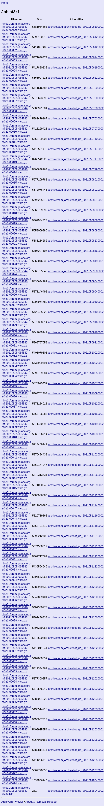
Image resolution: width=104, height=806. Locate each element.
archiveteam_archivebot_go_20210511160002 (75, 515)
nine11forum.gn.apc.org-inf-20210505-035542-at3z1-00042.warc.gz (16, 454)
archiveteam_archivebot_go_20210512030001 (75, 699)
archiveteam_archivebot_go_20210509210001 (75, 342)
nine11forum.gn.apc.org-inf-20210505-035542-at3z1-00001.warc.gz (16, 37)
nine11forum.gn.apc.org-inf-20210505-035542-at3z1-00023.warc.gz (16, 261)
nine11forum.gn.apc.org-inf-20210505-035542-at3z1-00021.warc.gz (16, 240)
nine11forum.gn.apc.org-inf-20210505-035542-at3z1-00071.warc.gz (16, 749)
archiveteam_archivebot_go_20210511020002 (75, 454)
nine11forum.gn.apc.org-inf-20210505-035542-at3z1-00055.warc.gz (16, 586)
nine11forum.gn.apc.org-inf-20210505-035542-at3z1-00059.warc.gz (16, 627)
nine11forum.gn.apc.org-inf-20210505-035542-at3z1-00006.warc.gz (16, 88)
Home (5, 2)
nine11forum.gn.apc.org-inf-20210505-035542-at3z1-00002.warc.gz (16, 47)
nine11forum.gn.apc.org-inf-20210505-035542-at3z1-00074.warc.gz (16, 780)
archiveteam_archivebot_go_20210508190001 (75, 261)
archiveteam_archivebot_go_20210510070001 (75, 383)
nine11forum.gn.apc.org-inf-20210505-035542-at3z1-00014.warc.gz (16, 169)
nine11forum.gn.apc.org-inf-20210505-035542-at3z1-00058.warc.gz (16, 617)
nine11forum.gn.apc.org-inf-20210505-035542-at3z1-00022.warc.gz (16, 250)
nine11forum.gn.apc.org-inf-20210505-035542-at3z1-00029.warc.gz (16, 322)
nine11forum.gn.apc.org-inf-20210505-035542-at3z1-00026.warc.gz (16, 291)
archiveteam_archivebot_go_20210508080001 (75, 230)
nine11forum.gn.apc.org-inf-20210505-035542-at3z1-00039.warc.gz (16, 424)
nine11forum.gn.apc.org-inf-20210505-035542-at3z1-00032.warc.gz (16, 352)
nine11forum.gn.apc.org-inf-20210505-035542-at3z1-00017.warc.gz (16, 200)
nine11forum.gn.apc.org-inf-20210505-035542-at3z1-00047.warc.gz (16, 505)
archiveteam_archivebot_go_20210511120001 (75, 495)
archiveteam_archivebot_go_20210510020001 (75, 352)
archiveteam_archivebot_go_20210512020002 (75, 627)
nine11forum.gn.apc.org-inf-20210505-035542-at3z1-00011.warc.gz (16, 138)
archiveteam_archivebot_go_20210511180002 (75, 525)
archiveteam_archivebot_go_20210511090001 (75, 485)
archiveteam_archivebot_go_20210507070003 (75, 128)
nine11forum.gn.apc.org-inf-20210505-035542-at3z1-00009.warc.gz (16, 118)
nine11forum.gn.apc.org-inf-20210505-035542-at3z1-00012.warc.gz (16, 149)
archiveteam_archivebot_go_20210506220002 (75, 77)
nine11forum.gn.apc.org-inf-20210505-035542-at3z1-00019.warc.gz (16, 220)
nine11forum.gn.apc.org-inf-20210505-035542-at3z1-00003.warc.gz (16, 57)
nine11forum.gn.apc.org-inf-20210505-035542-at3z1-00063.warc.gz (16, 668)
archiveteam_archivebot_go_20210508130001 (75, 240)
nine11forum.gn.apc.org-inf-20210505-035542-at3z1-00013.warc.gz (16, 159)
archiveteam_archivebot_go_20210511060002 (75, 464)
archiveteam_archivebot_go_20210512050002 (75, 739)
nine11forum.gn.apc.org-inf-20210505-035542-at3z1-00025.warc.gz (16, 281)
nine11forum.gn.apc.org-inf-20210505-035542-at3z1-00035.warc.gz (16, 383)
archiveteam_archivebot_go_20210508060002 (75, 220)
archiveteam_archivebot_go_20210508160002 (75, 250)
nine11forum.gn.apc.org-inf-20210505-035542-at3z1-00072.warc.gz (16, 770)
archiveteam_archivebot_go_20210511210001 (75, 536)
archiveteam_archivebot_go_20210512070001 (75, 770)
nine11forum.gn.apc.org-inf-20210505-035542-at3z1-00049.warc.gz (16, 525)
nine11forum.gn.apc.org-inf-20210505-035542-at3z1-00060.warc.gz (16, 637)
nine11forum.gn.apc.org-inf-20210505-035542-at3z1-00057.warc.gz (16, 607)
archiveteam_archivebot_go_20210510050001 (75, 373)
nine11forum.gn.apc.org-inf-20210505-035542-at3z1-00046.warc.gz (16, 495)
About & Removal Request (41, 801)
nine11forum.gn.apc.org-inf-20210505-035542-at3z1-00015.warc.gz (16, 179)
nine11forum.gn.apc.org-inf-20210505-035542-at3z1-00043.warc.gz (16, 464)
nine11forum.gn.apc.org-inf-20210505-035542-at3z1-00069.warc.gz (16, 739)
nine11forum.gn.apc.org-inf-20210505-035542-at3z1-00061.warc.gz (16, 648)
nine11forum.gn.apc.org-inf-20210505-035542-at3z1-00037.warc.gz (16, 403)
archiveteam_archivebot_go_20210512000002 (75, 587)
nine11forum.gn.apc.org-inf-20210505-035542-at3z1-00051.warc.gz (16, 556)
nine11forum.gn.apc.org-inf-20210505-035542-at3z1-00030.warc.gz (16, 332)
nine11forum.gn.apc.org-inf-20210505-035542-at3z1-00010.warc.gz (16, 128)
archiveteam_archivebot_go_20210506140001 (75, 57)
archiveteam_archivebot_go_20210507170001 (75, 149)
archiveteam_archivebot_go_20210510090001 (75, 393)
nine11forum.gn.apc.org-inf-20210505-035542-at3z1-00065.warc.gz (16, 688)
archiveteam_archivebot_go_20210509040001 (75, 281)
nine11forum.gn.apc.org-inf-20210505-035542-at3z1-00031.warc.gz (16, 342)
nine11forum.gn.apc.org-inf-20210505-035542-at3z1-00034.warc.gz (16, 373)
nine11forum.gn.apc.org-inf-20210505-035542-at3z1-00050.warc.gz (16, 536)
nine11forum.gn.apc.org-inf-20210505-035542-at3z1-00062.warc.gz (16, 658)
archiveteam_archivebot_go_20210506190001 (75, 67)
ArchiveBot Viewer (12, 801)
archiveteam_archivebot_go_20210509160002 (75, 322)
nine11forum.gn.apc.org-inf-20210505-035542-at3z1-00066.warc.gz (16, 698)
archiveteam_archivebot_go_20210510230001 (75, 434)
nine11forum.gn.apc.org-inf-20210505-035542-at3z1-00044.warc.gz (16, 474)
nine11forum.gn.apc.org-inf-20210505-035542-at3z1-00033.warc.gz (16, 362)
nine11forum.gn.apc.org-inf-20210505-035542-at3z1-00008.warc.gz (16, 108)
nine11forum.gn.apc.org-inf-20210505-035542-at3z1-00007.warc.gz (16, 98)
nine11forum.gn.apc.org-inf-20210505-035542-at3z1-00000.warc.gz (16, 26)
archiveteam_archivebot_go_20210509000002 (75, 271)
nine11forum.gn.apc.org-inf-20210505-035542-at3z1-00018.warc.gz (16, 210)
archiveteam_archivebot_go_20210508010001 (75, 179)
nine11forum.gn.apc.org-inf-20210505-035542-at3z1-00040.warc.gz (16, 434)
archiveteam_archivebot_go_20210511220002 (75, 556)
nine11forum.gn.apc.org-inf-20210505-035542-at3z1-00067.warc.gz (16, 709)
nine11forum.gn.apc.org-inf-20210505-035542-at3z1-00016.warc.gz (16, 189)
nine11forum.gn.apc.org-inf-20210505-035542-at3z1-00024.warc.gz (16, 271)
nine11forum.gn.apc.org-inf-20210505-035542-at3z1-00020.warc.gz (16, 230)
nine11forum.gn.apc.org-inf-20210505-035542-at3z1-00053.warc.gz (16, 566)
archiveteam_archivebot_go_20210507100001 (75, 138)
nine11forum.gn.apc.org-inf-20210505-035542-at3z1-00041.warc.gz (16, 444)
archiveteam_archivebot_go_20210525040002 (75, 780)
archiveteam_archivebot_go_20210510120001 (75, 403)
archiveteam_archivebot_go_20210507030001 (75, 118)
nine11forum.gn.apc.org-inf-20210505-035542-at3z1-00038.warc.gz (16, 413)
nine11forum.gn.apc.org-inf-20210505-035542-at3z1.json (16, 790)
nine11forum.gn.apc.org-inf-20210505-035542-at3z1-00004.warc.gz (16, 67)
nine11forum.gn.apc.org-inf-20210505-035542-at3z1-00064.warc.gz (16, 678)
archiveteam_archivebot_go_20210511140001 (75, 505)
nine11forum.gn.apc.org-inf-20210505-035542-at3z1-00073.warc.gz (16, 760)
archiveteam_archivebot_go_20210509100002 (75, 301)
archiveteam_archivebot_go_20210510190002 (75, 424)
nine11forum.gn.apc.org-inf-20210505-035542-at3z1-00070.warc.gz (16, 729)
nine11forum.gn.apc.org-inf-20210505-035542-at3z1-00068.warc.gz (16, 719)
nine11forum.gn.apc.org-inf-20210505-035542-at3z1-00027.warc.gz (16, 301)
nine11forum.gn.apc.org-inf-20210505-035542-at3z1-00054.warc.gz (16, 576)
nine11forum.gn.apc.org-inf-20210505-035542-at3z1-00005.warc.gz (16, 77)
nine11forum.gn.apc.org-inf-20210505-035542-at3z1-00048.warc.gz (16, 515)
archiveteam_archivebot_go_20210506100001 (75, 26)
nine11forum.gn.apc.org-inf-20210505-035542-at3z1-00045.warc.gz (16, 485)
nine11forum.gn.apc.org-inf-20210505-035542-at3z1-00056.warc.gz (16, 597)
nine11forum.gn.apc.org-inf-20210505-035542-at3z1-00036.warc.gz (16, 393)
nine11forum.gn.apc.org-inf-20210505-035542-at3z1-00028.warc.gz (16, 312)
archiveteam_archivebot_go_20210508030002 (75, 210)
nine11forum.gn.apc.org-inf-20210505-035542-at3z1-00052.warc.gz (16, 546)
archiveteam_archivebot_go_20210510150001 (75, 413)
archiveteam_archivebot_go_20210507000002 (75, 88)
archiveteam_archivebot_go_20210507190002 (75, 169)
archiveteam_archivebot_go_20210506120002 (75, 37)
